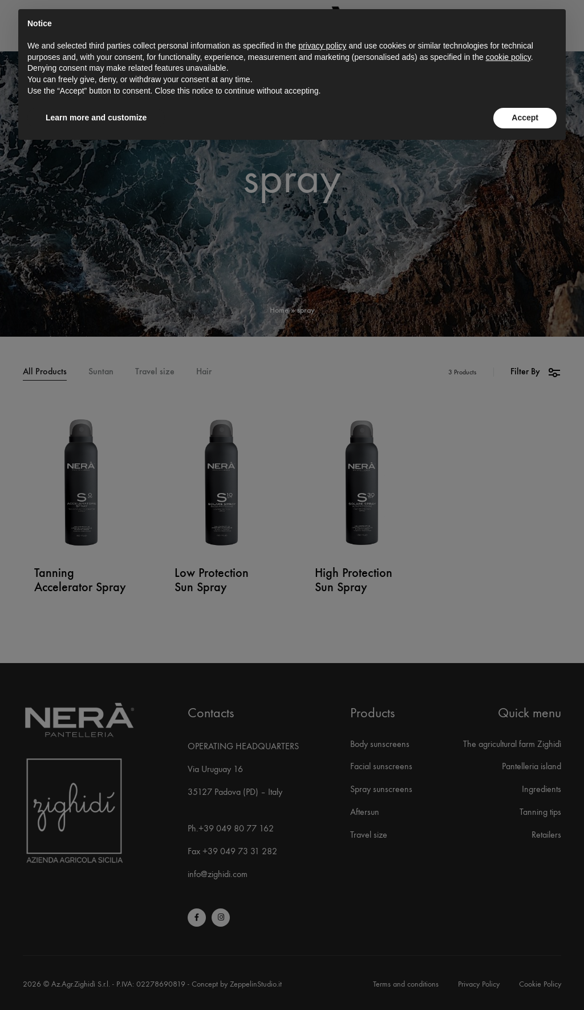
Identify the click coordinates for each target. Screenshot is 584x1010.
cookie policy (508, 57)
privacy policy (322, 45)
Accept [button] (525, 117)
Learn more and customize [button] (96, 117)
